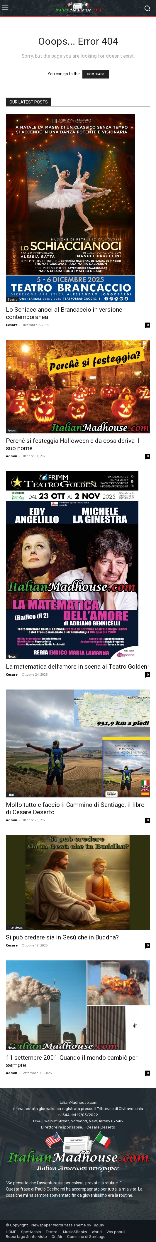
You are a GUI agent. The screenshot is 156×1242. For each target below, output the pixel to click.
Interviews (15, 927)
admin (11, 456)
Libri (11, 795)
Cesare (12, 325)
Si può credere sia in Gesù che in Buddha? (62, 937)
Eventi (12, 431)
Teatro (13, 300)
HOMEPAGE (95, 74)
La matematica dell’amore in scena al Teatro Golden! (77, 666)
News (12, 657)
